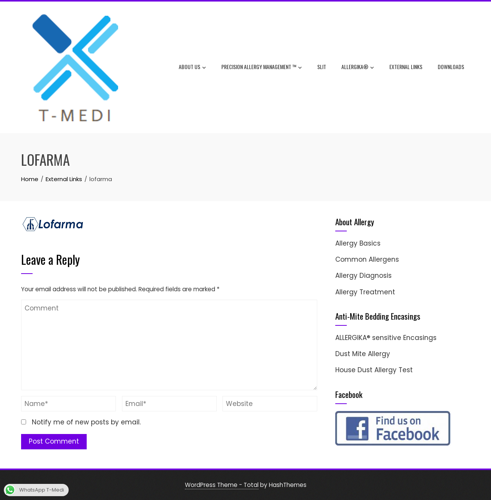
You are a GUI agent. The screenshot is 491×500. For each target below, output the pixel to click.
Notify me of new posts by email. (86, 422)
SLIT (321, 67)
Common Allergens (367, 259)
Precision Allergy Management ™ (261, 67)
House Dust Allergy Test (374, 370)
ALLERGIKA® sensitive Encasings (386, 337)
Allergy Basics (358, 243)
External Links (405, 67)
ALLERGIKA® (357, 67)
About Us (192, 67)
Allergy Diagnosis (363, 275)
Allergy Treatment (365, 292)
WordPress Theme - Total (222, 485)
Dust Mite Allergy (362, 353)
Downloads (451, 67)
